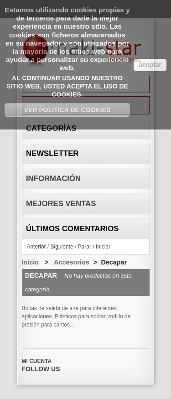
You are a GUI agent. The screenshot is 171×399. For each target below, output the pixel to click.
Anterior (36, 247)
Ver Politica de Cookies (67, 110)
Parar (84, 247)
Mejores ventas (61, 203)
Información (53, 178)
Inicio (30, 262)
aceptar (150, 64)
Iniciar (103, 247)
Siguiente (62, 247)
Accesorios (71, 262)
